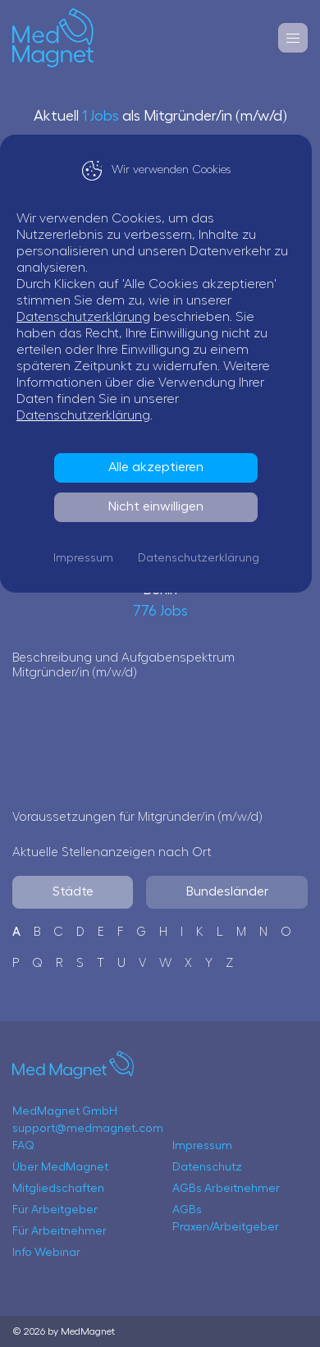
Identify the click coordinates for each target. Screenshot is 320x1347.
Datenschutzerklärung (91, 316)
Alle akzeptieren (160, 467)
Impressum (87, 558)
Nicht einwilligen (160, 506)
